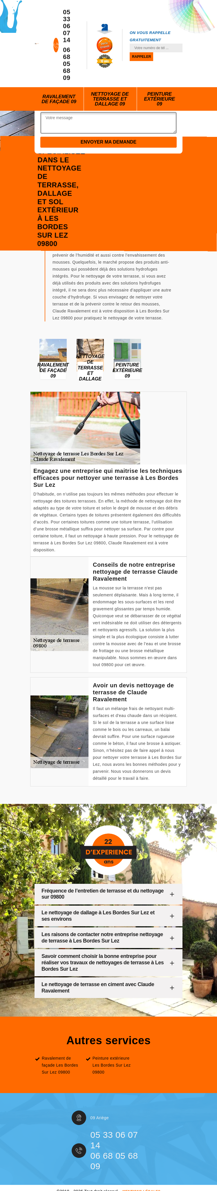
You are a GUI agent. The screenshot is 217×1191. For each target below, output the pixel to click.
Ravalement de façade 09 (58, 99)
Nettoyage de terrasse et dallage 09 (110, 99)
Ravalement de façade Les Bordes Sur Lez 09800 (60, 1065)
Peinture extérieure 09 (159, 99)
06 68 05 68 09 (66, 64)
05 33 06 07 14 (66, 26)
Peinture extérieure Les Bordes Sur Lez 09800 (112, 1065)
